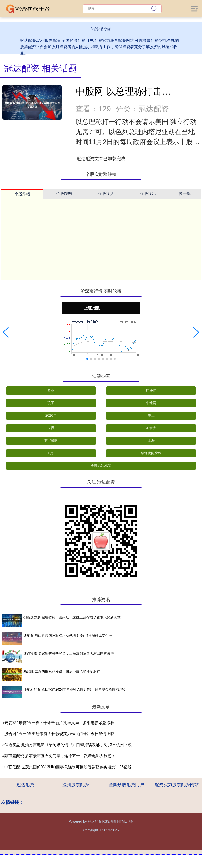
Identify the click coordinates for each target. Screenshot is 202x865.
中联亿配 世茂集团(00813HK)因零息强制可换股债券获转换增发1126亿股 (67, 767)
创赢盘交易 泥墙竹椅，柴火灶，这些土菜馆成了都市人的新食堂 (72, 617)
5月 (51, 453)
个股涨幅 (22, 194)
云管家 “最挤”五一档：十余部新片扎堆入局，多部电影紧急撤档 (59, 723)
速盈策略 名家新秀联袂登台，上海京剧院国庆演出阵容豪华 (68, 653)
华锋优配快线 (151, 453)
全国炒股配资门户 (126, 784)
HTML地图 (125, 821)
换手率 (185, 194)
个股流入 (106, 194)
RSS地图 (109, 821)
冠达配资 (25, 784)
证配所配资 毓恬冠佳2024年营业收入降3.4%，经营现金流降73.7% (74, 689)
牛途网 (151, 403)
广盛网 (151, 390)
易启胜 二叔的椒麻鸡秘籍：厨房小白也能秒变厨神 (61, 671)
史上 (151, 415)
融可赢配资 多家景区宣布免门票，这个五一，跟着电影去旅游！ (59, 756)
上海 (151, 440)
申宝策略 (51, 440)
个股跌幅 (64, 194)
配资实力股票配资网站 (177, 784)
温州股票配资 (75, 784)
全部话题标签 (101, 465)
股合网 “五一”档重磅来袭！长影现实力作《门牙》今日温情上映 (59, 734)
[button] (5, 332)
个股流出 (148, 194)
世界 (50, 428)
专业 (50, 390)
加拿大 (151, 428)
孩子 (50, 403)
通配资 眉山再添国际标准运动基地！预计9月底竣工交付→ (67, 635)
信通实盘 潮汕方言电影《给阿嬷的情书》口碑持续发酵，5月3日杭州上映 (68, 745)
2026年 (51, 415)
